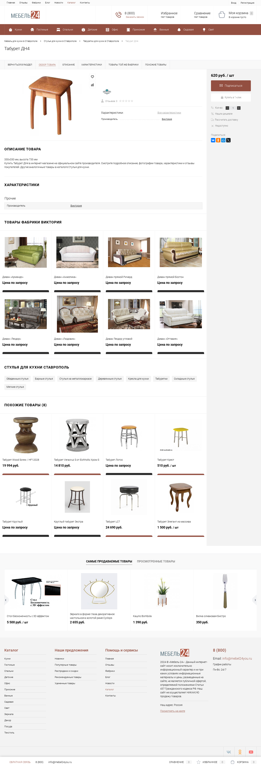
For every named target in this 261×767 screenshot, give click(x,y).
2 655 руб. (77, 622)
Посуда (8, 726)
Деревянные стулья (110, 378)
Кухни (7, 658)
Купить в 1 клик (231, 97)
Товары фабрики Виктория (33, 221)
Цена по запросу (15, 283)
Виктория (167, 119)
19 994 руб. (25, 468)
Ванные (8, 695)
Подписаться (231, 85)
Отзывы (23, 2)
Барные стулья (44, 378)
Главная (11, 2)
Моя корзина (241, 13)
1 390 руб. (140, 622)
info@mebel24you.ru (237, 658)
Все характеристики (169, 112)
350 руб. (202, 622)
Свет (6, 707)
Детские (8, 676)
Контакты (85, 2)
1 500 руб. (180, 530)
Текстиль (9, 732)
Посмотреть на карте (172, 710)
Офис (7, 682)
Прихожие (9, 689)
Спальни (8, 670)
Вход (233, 2)
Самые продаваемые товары (109, 561)
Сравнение (202, 13)
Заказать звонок (135, 17)
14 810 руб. (77, 468)
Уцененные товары (65, 682)
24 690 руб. (129, 530)
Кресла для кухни (138, 378)
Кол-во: (219, 107)
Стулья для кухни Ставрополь (36, 367)
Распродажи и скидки (66, 670)
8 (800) (40, 762)
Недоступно (219, 125)
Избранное (169, 13)
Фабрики (36, 2)
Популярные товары (66, 664)
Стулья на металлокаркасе (75, 378)
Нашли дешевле (222, 113)
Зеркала (8, 713)
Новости (58, 2)
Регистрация (247, 2)
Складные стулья (184, 378)
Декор (7, 719)
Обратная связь (17, 762)
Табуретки (161, 378)
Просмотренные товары (156, 561)
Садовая (8, 701)
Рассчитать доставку (224, 119)
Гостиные (9, 664)
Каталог (71, 2)
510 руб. (180, 468)
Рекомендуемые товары (68, 676)
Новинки (59, 658)
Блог (47, 2)
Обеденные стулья (17, 378)
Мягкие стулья (15, 386)
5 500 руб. (17, 622)
